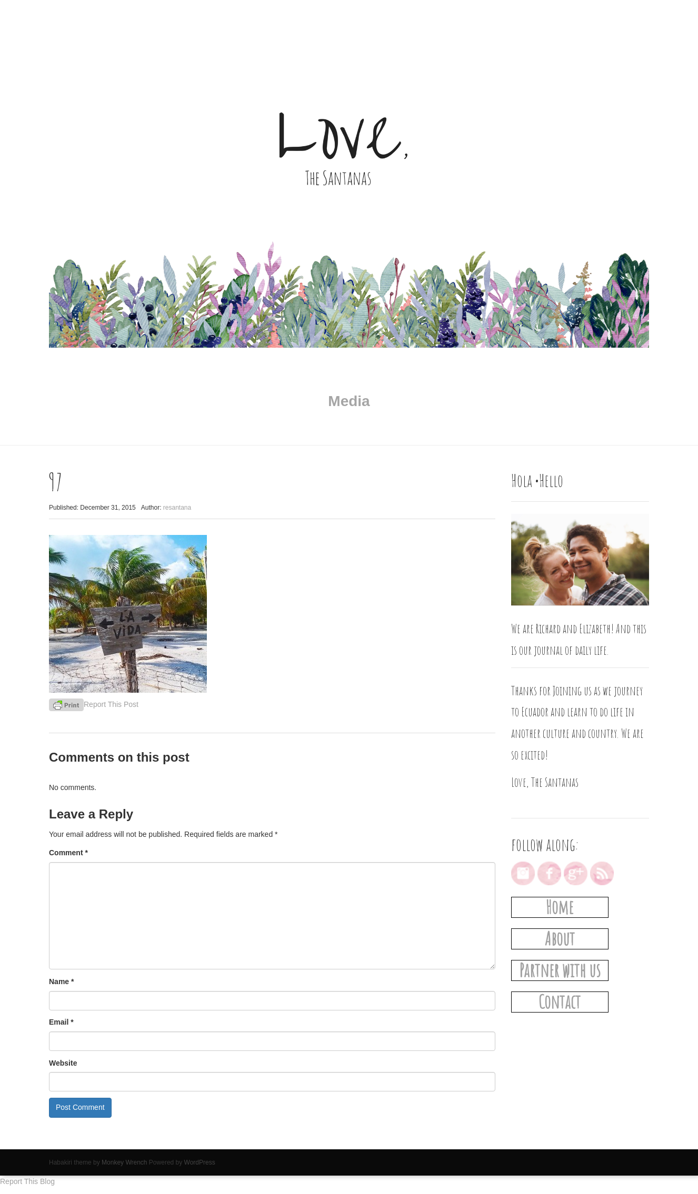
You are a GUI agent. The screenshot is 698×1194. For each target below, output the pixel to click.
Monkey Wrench (124, 1162)
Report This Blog (27, 1181)
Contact (560, 1002)
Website (63, 1063)
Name (61, 981)
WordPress (199, 1162)
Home (559, 907)
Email (61, 1022)
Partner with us (560, 970)
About (560, 938)
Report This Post (111, 704)
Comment (68, 852)
